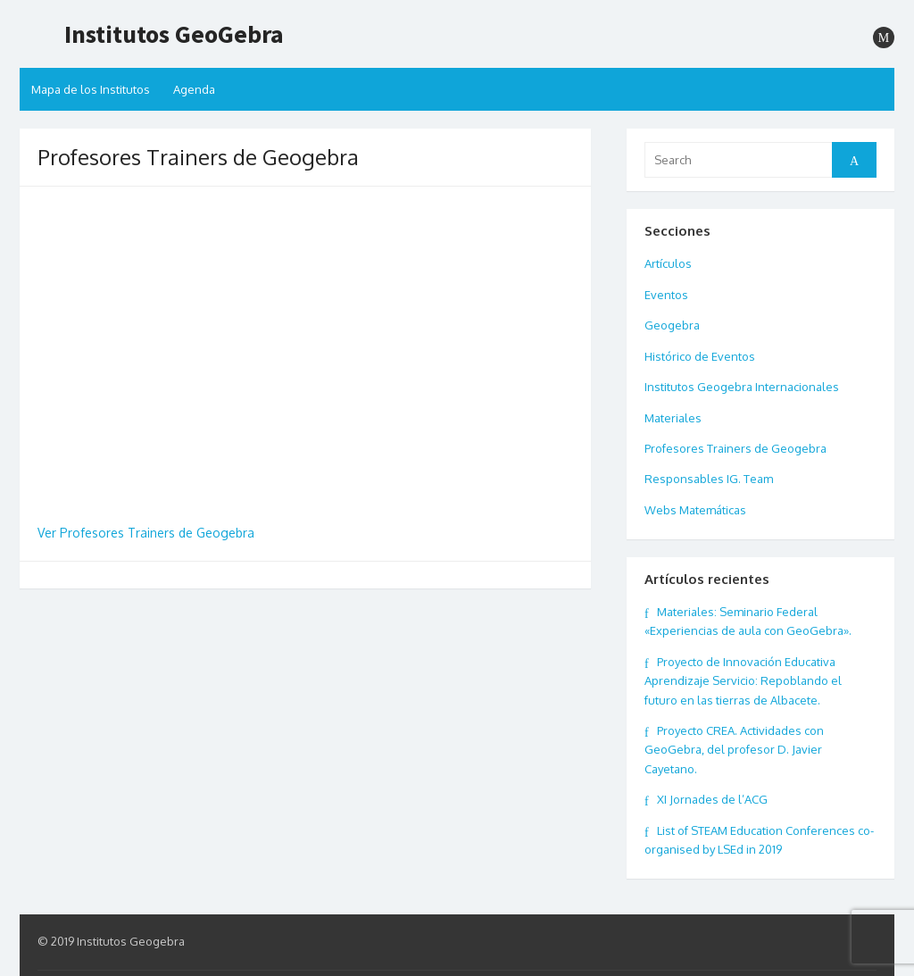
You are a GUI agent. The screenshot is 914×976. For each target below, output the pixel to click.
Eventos (666, 295)
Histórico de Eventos (699, 356)
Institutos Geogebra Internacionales (741, 387)
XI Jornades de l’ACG (712, 799)
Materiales (673, 418)
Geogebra (672, 325)
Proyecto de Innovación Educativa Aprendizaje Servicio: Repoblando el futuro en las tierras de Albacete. (743, 681)
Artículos (668, 263)
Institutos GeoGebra (174, 34)
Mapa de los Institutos (90, 89)
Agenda (194, 89)
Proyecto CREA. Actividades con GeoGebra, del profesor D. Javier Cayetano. (734, 749)
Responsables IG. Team (708, 478)
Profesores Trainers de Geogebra (735, 448)
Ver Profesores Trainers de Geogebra (145, 532)
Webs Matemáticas (695, 510)
